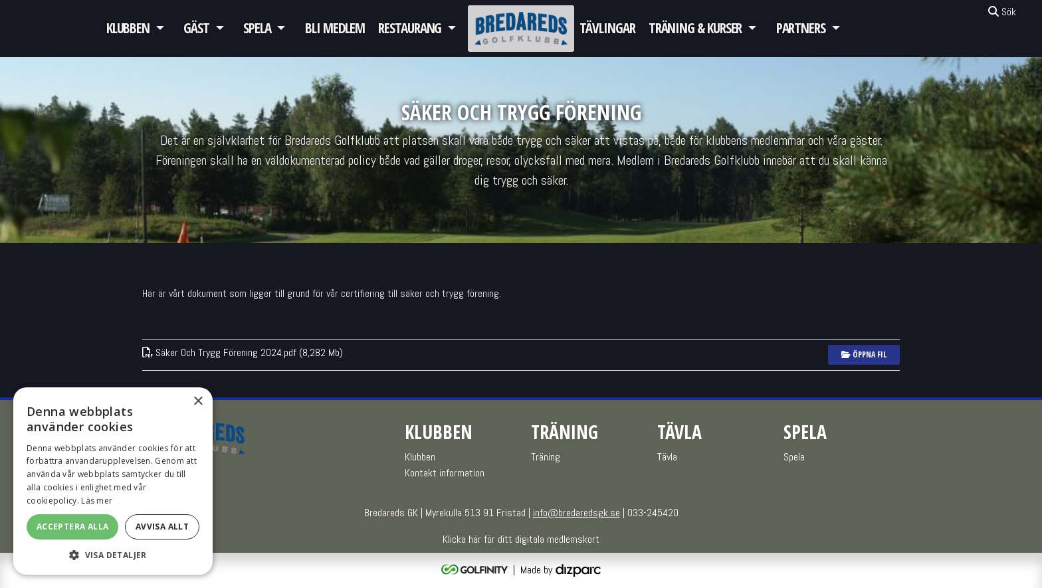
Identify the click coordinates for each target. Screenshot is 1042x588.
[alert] (113, 481)
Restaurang (409, 28)
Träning (545, 457)
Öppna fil (863, 354)
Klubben (128, 28)
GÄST (196, 28)
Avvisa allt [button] (162, 526)
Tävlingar (607, 28)
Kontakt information (444, 473)
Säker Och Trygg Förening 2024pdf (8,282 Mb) (242, 352)
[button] (113, 554)
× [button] (198, 402)
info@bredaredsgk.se (576, 513)
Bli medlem (335, 28)
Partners (800, 28)
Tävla (667, 457)
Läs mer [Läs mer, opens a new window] (96, 500)
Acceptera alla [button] (73, 526)
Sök (1002, 12)
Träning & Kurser (695, 28)
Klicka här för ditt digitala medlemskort (521, 539)
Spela (257, 28)
